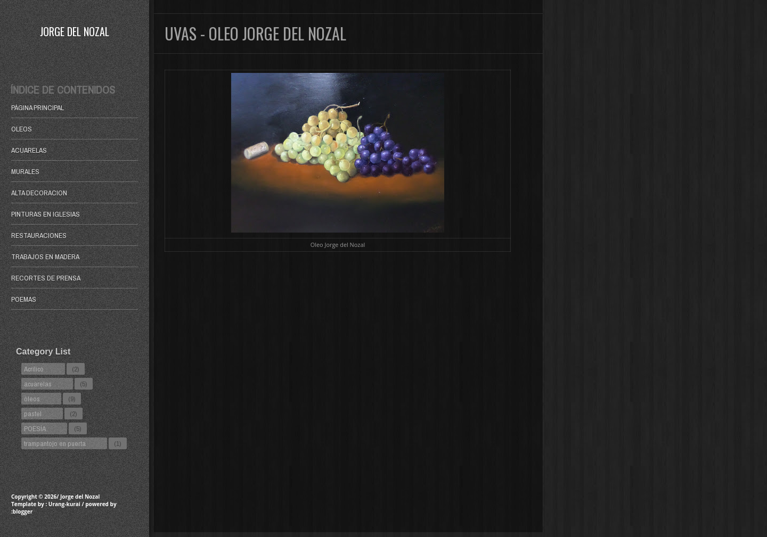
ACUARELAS (29, 150)
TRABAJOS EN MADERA (45, 256)
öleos (32, 398)
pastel (33, 413)
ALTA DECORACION (39, 192)
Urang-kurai (64, 504)
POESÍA (35, 428)
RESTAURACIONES (39, 235)
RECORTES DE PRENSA (45, 278)
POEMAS (23, 299)
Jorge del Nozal (74, 31)
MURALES (25, 171)
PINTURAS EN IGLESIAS (45, 214)
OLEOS (21, 129)
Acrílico (34, 369)
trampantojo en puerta (55, 443)
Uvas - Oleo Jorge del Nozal (255, 33)
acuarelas (38, 384)
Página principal (37, 107)
